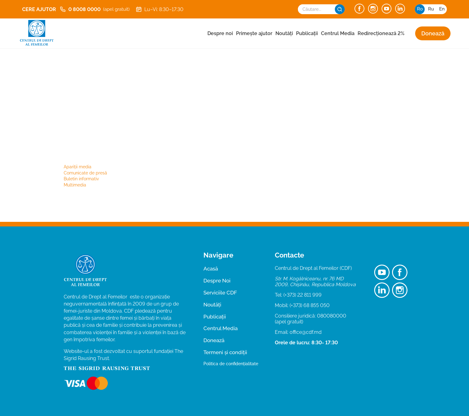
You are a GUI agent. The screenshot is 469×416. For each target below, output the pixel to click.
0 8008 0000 (95, 9)
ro (420, 9)
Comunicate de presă (85, 172)
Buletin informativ (81, 178)
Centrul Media (338, 33)
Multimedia (75, 184)
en (442, 9)
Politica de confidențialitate (230, 363)
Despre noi (220, 33)
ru (431, 9)
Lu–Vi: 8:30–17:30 (159, 9)
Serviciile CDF (220, 293)
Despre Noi (216, 281)
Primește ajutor (254, 33)
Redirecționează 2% (381, 33)
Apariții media (77, 166)
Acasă (210, 269)
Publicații (307, 33)
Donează (432, 33)
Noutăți (284, 33)
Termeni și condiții (225, 352)
